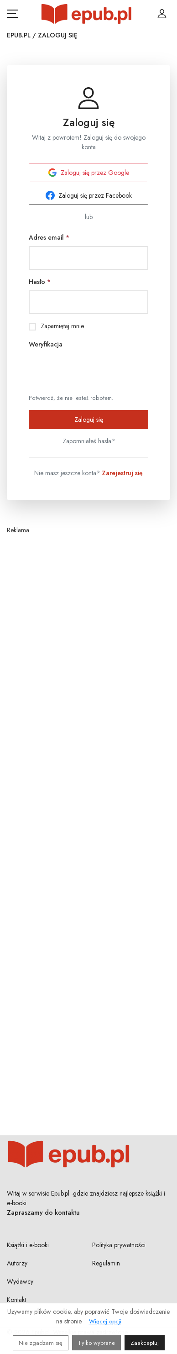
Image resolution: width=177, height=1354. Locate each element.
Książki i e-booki (28, 1244)
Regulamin (106, 1263)
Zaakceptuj (144, 1342)
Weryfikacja (45, 344)
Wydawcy (20, 1281)
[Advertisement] (88, 816)
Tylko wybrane (96, 1342)
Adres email (49, 237)
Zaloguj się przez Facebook (89, 195)
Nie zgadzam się (40, 1342)
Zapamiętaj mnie (62, 326)
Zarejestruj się (122, 473)
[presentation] (98, 370)
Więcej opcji (105, 1321)
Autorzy (17, 1263)
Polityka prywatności (119, 1244)
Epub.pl (19, 35)
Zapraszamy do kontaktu (43, 1212)
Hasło (40, 281)
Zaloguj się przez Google (88, 172)
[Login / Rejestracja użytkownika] (162, 13)
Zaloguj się (88, 419)
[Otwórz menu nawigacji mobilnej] (12, 14)
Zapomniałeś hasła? (88, 441)
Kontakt (16, 1299)
